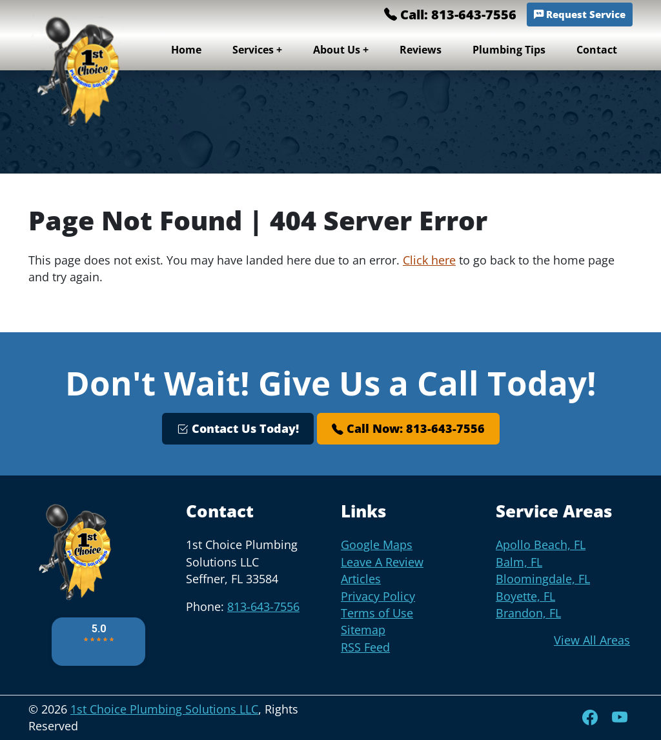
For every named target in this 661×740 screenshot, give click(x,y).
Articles (361, 578)
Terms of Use (377, 613)
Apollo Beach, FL (540, 544)
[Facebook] (592, 717)
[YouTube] (619, 717)
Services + (257, 50)
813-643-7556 (263, 606)
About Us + (341, 50)
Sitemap (363, 629)
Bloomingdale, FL (543, 578)
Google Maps (376, 544)
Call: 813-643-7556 (450, 14)
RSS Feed (365, 647)
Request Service (579, 14)
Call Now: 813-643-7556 (408, 428)
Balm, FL (519, 562)
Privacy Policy (378, 596)
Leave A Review (382, 562)
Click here (429, 260)
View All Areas (592, 640)
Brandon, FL (528, 613)
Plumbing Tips (509, 50)
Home (186, 50)
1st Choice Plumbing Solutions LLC (164, 709)
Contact (596, 50)
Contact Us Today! (238, 428)
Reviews (421, 50)
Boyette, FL (525, 596)
